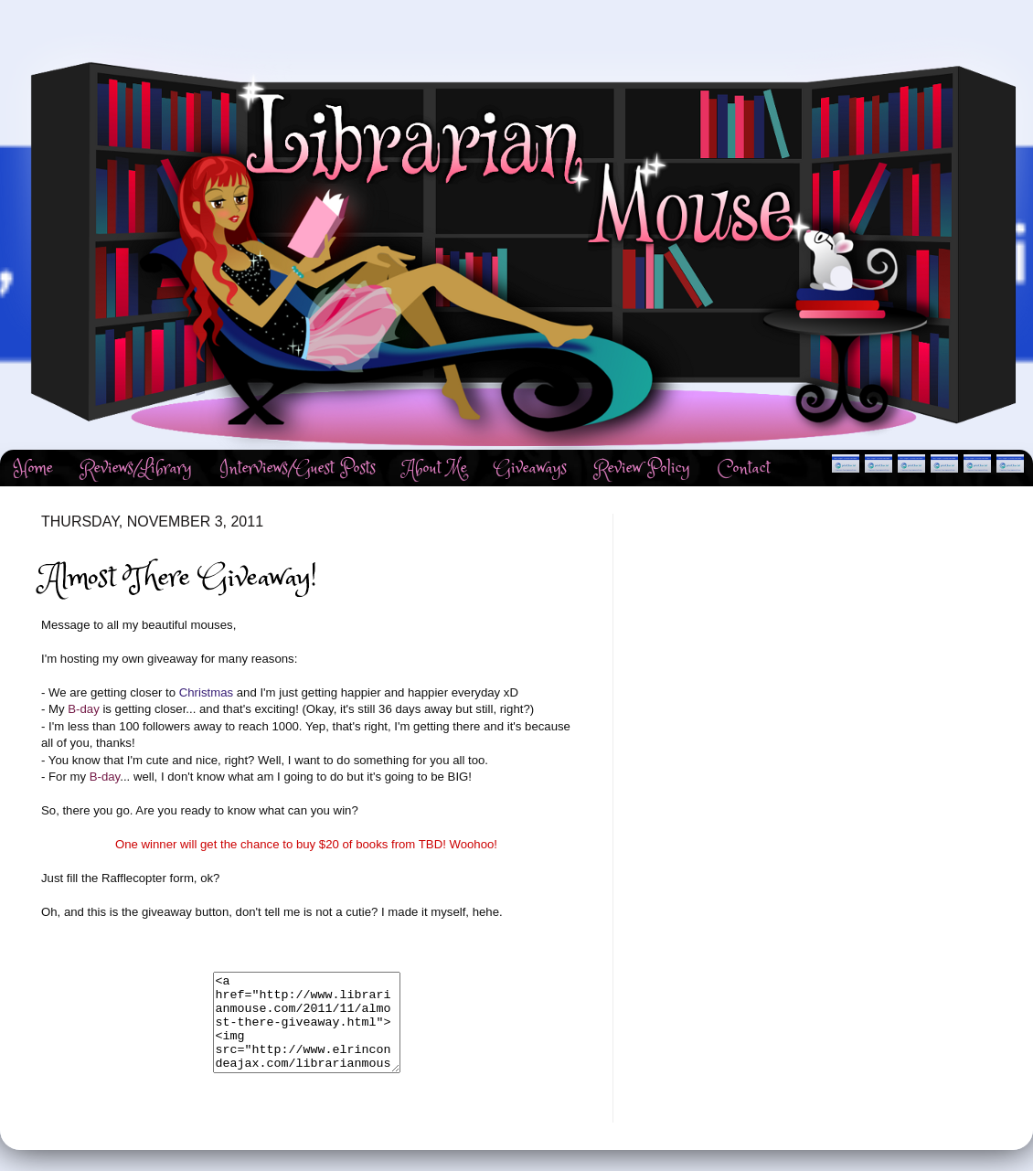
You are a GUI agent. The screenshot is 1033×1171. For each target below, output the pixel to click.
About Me (435, 468)
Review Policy (642, 468)
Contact (744, 468)
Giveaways (531, 468)
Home (33, 468)
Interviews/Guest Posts (297, 468)
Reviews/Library (136, 468)
